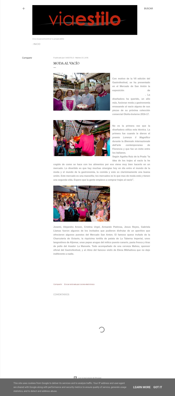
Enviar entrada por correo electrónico (79, 284)
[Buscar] (148, 8)
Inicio (36, 44)
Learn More (142, 387)
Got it (157, 387)
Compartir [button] (27, 58)
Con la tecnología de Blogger (88, 378)
